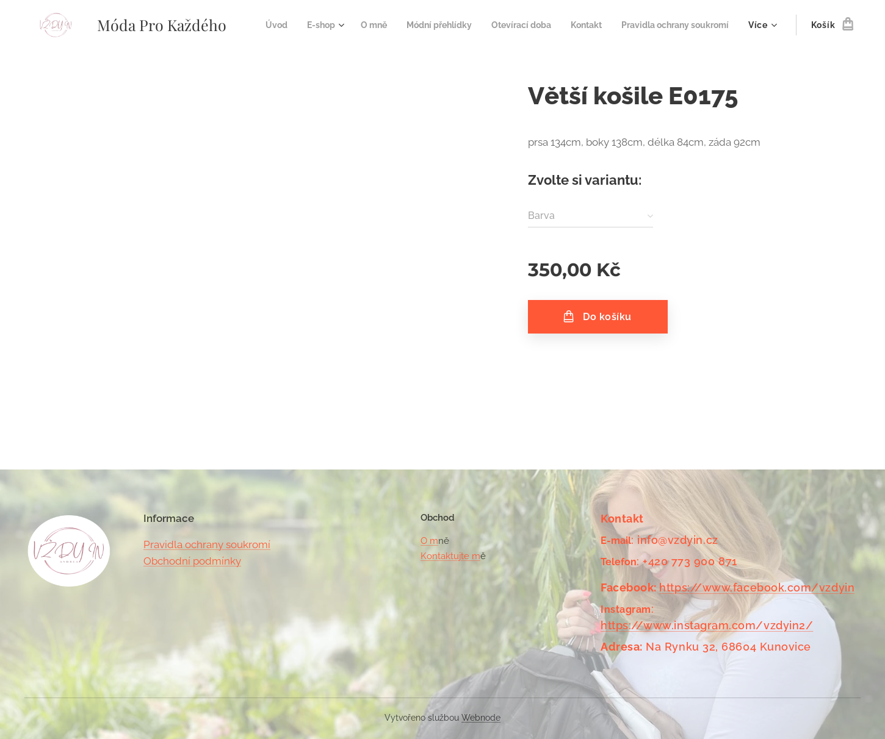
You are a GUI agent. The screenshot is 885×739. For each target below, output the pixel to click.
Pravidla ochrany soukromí (206, 544)
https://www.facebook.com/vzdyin (757, 587)
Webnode (480, 718)
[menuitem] (385, 25)
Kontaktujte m (450, 556)
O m (429, 540)
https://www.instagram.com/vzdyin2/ (707, 625)
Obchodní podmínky (192, 561)
